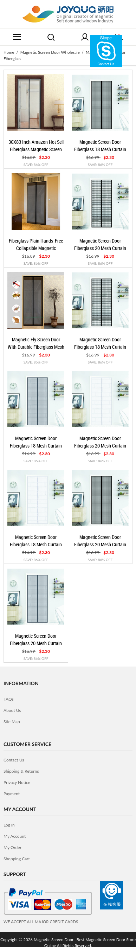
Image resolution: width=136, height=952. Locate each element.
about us (12, 710)
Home (9, 52)
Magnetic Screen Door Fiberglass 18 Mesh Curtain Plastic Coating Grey (36, 445)
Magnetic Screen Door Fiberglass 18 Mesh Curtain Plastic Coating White (36, 544)
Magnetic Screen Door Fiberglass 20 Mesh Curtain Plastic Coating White (100, 445)
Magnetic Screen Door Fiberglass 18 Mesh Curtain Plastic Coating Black (100, 149)
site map (12, 721)
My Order (12, 847)
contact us (14, 760)
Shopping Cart (17, 858)
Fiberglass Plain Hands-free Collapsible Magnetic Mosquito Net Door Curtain (36, 247)
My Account (15, 836)
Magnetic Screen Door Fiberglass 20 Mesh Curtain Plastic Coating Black (100, 544)
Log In (9, 825)
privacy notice (17, 782)
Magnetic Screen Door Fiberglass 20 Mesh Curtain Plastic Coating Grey (36, 643)
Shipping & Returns (21, 771)
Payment (12, 793)
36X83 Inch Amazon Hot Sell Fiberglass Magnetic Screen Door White (36, 149)
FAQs (9, 699)
